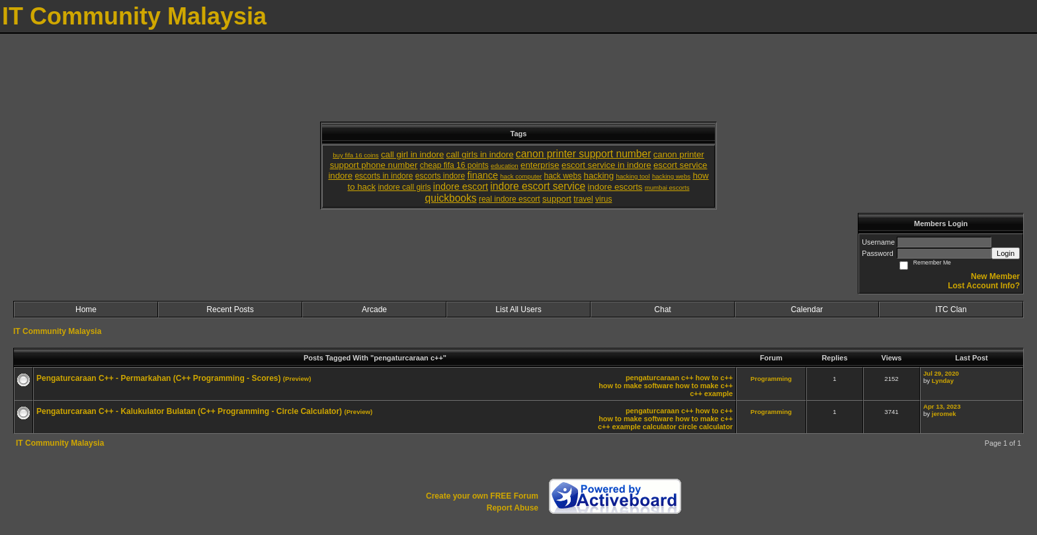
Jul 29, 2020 (941, 373)
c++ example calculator (637, 427)
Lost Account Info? (984, 285)
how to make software (636, 386)
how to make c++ (704, 386)
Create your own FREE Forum (482, 496)
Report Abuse (512, 508)
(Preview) (297, 378)
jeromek (944, 413)
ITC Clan (950, 309)
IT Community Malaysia (57, 331)
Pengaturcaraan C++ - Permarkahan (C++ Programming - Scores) (158, 378)
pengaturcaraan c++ (660, 378)
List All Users (518, 309)
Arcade (374, 309)
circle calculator (706, 427)
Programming (771, 378)
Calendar (807, 309)
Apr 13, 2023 (942, 406)
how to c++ (714, 378)
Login (1006, 253)
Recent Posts (229, 309)
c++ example (711, 393)
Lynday (943, 380)
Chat (662, 309)
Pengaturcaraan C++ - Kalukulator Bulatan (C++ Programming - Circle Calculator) (189, 411)
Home (86, 309)
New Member (995, 276)
